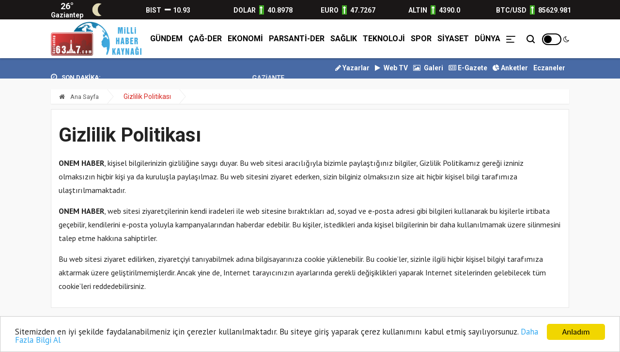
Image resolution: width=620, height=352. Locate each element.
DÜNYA (487, 38)
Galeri (428, 68)
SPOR (421, 38)
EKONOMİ (245, 38)
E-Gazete (468, 68)
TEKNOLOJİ (384, 38)
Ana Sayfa (79, 96)
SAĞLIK (343, 38)
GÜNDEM (166, 38)
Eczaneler (549, 68)
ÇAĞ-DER (205, 38)
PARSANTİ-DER (297, 38)
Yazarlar (352, 68)
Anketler (510, 68)
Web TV (391, 68)
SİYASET (453, 38)
